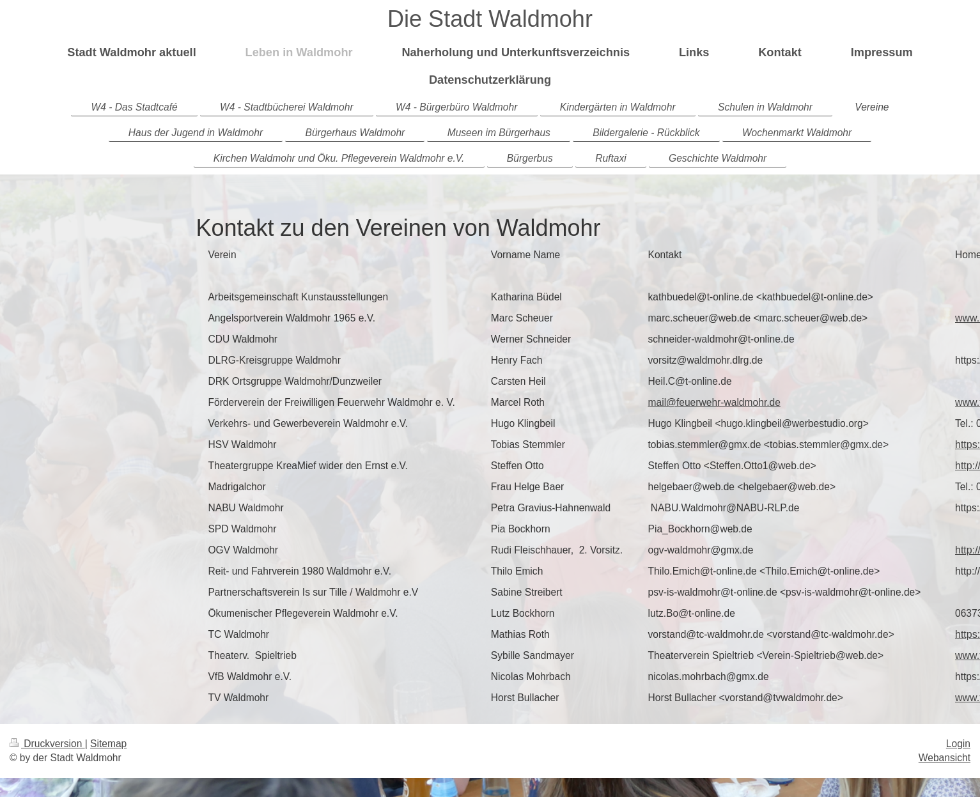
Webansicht (944, 757)
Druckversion (47, 743)
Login (958, 743)
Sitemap (108, 743)
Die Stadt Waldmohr (490, 19)
